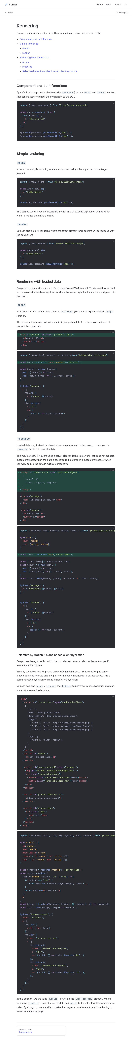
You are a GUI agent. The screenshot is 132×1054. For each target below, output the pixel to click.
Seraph (11, 4)
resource (27, 66)
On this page (122, 12)
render (26, 52)
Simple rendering (29, 43)
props (25, 62)
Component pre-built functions (36, 39)
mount (25, 48)
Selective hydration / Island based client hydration (49, 71)
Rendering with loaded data (35, 57)
